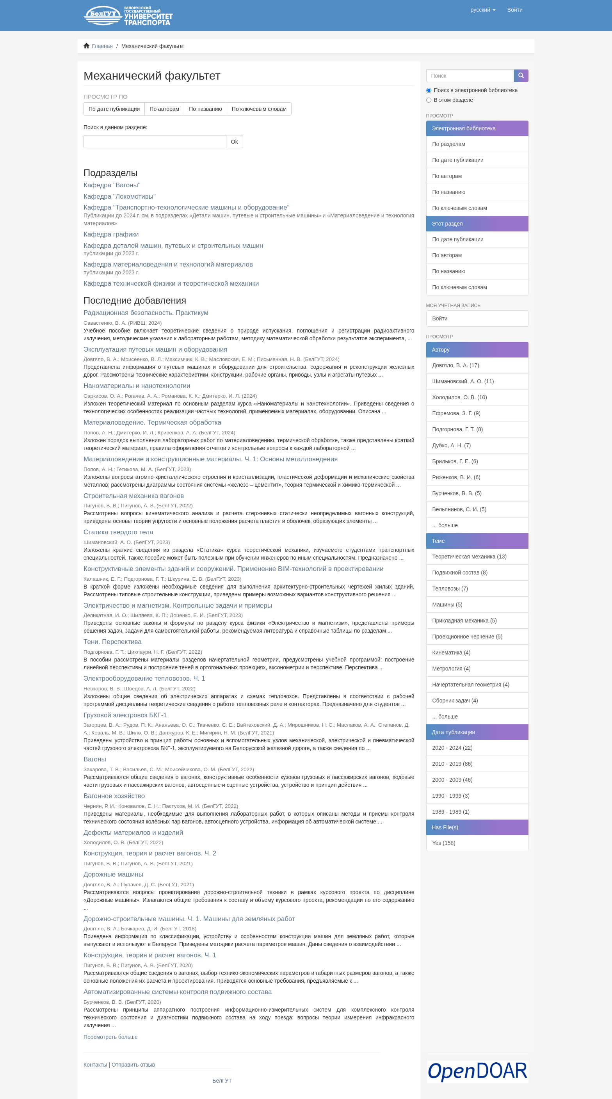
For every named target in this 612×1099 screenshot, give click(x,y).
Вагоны (95, 759)
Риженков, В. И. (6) (456, 477)
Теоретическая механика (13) (469, 556)
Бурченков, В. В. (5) (457, 493)
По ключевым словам (259, 109)
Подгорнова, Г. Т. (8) (457, 429)
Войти (440, 318)
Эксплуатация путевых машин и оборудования (156, 349)
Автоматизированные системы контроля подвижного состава (178, 992)
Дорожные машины (113, 874)
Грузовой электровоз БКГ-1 (125, 715)
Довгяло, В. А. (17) (455, 365)
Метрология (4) (451, 668)
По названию (205, 109)
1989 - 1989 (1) (451, 812)
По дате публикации (114, 109)
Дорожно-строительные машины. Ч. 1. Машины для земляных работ (189, 919)
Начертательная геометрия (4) (471, 684)
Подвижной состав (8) (460, 572)
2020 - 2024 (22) (452, 748)
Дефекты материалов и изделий (133, 832)
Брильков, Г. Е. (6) (455, 461)
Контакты (95, 1065)
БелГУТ (222, 1081)
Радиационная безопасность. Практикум (146, 313)
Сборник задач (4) (455, 700)
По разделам (448, 144)
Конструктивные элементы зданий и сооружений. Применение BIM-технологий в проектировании (234, 569)
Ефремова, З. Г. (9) (456, 413)
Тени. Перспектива (113, 642)
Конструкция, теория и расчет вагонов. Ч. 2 (150, 853)
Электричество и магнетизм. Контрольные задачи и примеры (178, 605)
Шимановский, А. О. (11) (463, 381)
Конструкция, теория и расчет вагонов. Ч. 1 (150, 955)
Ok (234, 142)
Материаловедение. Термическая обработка (152, 422)
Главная (102, 46)
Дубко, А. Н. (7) (451, 445)
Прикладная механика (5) (464, 620)
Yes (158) (443, 843)
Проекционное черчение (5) (467, 636)
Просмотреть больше (111, 1037)
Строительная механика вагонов (134, 496)
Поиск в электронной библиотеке (472, 90)
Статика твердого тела (118, 532)
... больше (445, 525)
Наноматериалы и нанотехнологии (137, 385)
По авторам (164, 109)
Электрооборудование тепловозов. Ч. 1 (144, 678)
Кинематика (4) (451, 652)
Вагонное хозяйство (114, 796)
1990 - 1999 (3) (451, 796)
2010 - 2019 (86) (452, 764)
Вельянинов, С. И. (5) (459, 509)
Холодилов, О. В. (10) (459, 397)
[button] (483, 10)
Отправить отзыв (133, 1065)
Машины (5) (447, 604)
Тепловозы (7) (450, 588)
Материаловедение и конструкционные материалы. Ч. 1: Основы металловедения (211, 459)
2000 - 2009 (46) (452, 780)
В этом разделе (449, 100)
